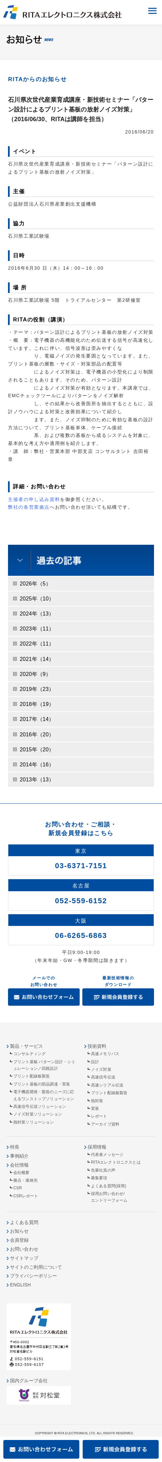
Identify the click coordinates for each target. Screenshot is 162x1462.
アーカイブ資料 (105, 1124)
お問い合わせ (24, 1249)
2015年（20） (37, 749)
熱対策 (97, 1101)
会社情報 (19, 1165)
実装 (95, 1108)
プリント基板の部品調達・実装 (41, 1084)
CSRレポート (25, 1196)
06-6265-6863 (81, 935)
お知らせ (19, 1231)
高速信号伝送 (103, 1077)
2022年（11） (37, 644)
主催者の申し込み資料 (34, 499)
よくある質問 (24, 1222)
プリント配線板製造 (31, 1076)
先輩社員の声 (103, 1170)
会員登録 (19, 1240)
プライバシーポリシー (33, 1275)
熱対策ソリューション (33, 1122)
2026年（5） (35, 583)
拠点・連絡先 (25, 1180)
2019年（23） (37, 689)
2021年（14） (37, 659)
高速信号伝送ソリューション (39, 1106)
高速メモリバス (105, 1053)
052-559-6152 (81, 901)
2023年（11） (37, 629)
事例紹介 (19, 1156)
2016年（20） (37, 734)
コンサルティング (29, 1053)
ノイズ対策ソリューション (37, 1114)
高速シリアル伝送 (107, 1085)
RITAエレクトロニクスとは (116, 1162)
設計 (95, 1061)
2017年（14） (37, 719)
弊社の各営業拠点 (29, 507)
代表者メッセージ (107, 1154)
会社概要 (21, 1172)
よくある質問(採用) (108, 1186)
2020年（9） (35, 674)
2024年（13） (37, 614)
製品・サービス (26, 1046)
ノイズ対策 (101, 1069)
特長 (14, 1147)
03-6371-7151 (81, 866)
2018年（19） (37, 704)
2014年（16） (37, 764)
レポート (99, 1116)
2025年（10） (37, 598)
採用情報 (97, 1147)
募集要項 (99, 1178)
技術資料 (97, 1046)
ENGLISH (20, 1284)
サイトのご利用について (36, 1267)
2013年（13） (37, 779)
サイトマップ (24, 1258)
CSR (17, 1188)
